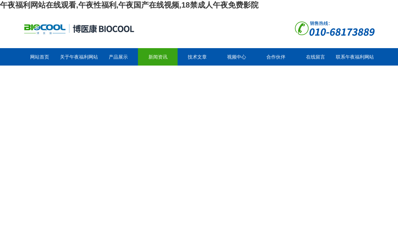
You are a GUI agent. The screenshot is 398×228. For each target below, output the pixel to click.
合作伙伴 (275, 57)
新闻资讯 (157, 57)
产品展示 (118, 57)
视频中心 (236, 57)
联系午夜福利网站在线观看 (355, 60)
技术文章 (197, 57)
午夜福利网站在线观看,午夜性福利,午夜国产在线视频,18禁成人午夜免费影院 (129, 5)
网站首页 (39, 57)
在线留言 (315, 57)
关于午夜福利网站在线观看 (79, 60)
